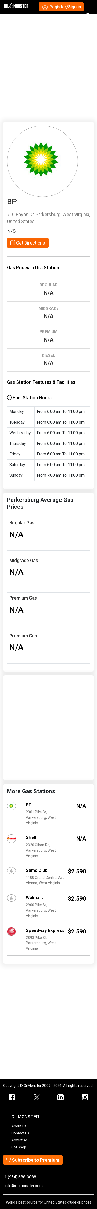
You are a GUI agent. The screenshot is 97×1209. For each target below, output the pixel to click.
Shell (31, 837)
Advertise (19, 1140)
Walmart (34, 897)
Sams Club (37, 870)
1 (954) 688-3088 (20, 1177)
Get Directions (27, 243)
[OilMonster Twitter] (36, 1097)
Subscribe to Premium (32, 1160)
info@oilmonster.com (23, 1185)
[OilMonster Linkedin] (61, 1097)
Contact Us (20, 1133)
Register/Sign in (61, 7)
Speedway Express (45, 930)
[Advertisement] (48, 66)
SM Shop (18, 1147)
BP (29, 804)
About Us (18, 1126)
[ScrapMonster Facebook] (12, 1097)
